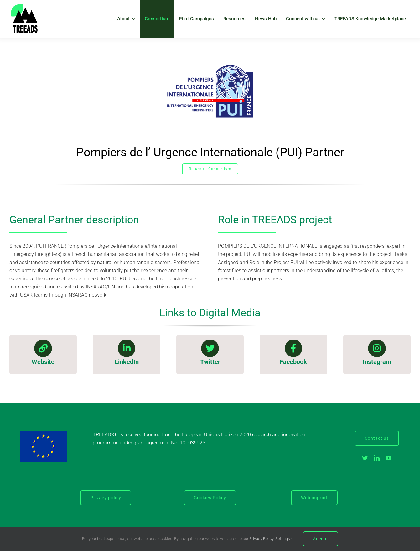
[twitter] (365, 458)
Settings (284, 538)
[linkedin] (377, 458)
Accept (320, 538)
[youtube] (388, 458)
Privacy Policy (261, 538)
